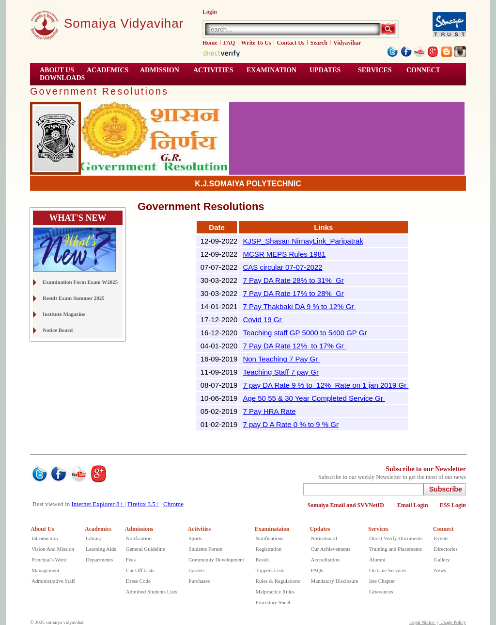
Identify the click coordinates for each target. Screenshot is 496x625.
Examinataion (272, 529)
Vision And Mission (52, 549)
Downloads (62, 78)
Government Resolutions (99, 91)
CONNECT (423, 70)
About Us (42, 529)
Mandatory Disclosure (334, 581)
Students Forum (205, 549)
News (440, 570)
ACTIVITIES (213, 70)
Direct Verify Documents (395, 538)
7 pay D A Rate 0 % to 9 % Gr (291, 424)
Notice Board (58, 330)
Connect (443, 529)
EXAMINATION (271, 70)
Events (441, 538)
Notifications (269, 538)
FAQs (316, 570)
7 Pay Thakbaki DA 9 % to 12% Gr (299, 306)
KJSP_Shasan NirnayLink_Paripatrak (303, 241)
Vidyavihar (347, 42)
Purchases (199, 581)
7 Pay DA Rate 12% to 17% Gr (294, 346)
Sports (195, 538)
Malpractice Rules (275, 591)
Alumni (377, 559)
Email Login (412, 505)
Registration (269, 549)
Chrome (173, 504)
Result (262, 559)
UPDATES (325, 70)
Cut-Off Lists (140, 570)
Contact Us (291, 42)
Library (94, 538)
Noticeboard (323, 538)
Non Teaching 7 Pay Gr (281, 359)
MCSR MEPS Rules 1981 (284, 254)
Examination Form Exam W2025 (80, 282)
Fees (131, 559)
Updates (320, 529)
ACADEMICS (107, 70)
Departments (99, 559)
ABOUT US (57, 70)
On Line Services (387, 570)
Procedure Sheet (273, 602)
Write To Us (256, 42)
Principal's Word (49, 559)
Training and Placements (395, 549)
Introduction (44, 538)
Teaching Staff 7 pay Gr (280, 372)
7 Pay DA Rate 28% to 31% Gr (293, 280)
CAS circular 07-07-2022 (282, 267)
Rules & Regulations (278, 581)
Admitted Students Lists (151, 591)
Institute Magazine (64, 314)
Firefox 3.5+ (143, 504)
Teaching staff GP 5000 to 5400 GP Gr (305, 333)
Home (209, 42)
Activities (199, 529)
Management (45, 570)
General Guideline (145, 549)
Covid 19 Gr (263, 319)
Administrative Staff (53, 581)
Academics (98, 529)
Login (209, 11)
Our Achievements (330, 549)
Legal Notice (422, 622)
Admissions (139, 529)
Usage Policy (452, 622)
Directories (446, 549)
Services (375, 70)
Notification (139, 538)
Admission (159, 70)
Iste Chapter (382, 581)
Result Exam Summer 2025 (74, 298)
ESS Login (453, 505)
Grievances (381, 591)
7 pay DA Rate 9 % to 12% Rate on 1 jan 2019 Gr (325, 385)
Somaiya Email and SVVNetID (347, 505)
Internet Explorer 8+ (98, 504)
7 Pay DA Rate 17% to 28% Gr (293, 293)
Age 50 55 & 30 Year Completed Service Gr (314, 398)
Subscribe (445, 489)
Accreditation (325, 559)
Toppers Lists (270, 570)
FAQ (229, 42)
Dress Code (138, 581)
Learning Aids (101, 549)
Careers (196, 570)
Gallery (442, 559)
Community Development (216, 559)
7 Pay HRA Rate (269, 411)
